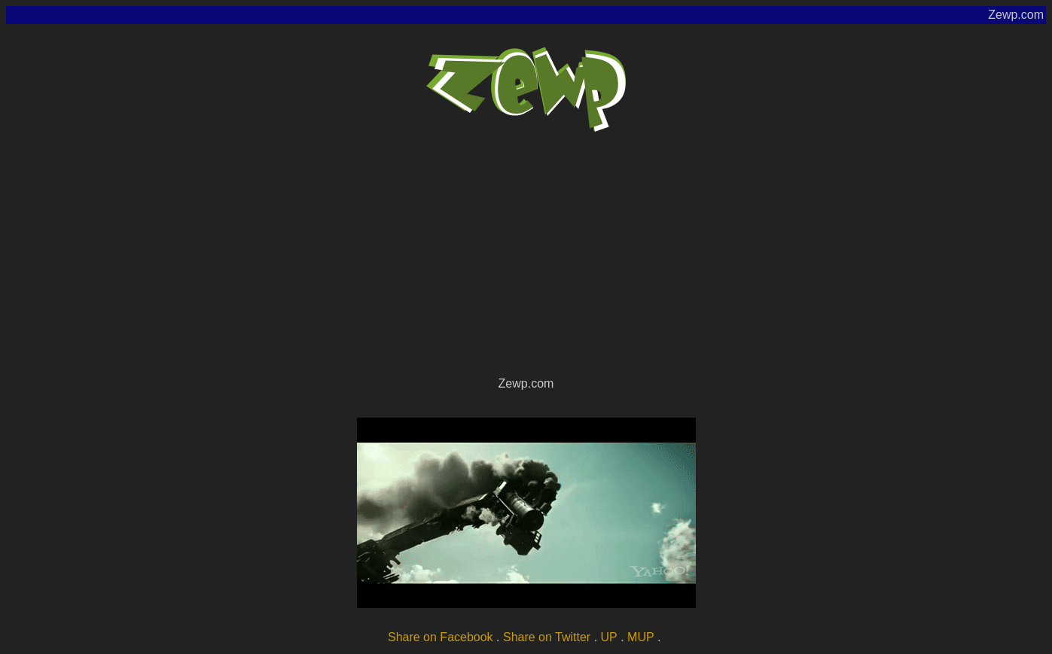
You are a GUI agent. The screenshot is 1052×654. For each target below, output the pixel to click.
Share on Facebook (440, 637)
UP (609, 637)
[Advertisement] (526, 260)
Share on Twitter (546, 637)
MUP (640, 637)
